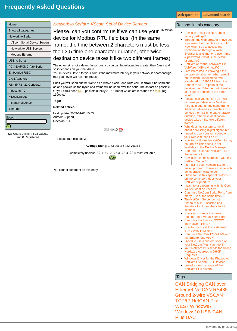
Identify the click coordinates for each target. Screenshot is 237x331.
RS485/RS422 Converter (25, 84)
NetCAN (203, 289)
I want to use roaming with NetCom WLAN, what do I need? (207, 187)
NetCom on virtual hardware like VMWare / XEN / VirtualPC (205, 65)
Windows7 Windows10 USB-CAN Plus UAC (198, 311)
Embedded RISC (21, 72)
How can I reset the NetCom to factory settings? (204, 34)
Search (11, 117)
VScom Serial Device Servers (30, 42)
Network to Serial (20, 36)
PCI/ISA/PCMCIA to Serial (26, 66)
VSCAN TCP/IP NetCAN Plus (199, 297)
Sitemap (14, 108)
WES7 (182, 306)
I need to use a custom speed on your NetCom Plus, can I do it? (206, 242)
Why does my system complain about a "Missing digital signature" (206, 128)
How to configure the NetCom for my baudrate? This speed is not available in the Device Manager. (208, 144)
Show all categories (21, 30)
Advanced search (216, 15)
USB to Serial (17, 60)
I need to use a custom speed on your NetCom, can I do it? (206, 135)
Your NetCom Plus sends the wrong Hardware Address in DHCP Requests (207, 251)
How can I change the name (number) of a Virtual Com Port (204, 215)
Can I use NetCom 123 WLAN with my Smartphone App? (207, 235)
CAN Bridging (189, 284)
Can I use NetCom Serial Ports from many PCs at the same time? (208, 194)
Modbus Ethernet (22, 54)
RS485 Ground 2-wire (201, 292)
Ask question (188, 15)
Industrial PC (19, 90)
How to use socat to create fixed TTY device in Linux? (205, 228)
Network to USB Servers (27, 48)
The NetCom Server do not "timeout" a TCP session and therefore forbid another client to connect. (205, 205)
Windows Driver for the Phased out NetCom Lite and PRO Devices (207, 260)
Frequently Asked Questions (45, 6)
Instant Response (20, 102)
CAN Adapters (18, 78)
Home (12, 24)
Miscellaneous (18, 96)
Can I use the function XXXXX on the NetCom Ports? (206, 222)
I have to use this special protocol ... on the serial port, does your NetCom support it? (207, 178)
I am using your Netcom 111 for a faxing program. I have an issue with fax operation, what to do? (208, 168)
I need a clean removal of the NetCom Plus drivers (203, 267)
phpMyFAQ (229, 326)
